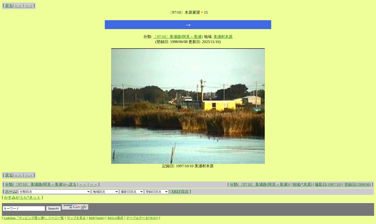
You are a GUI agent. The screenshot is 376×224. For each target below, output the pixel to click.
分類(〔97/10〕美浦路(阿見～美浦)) (260, 184)
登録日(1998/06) (357, 184)
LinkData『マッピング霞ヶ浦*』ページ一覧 (34, 218)
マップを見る (76, 218)
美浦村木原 (223, 37)
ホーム (11, 191)
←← (18, 6)
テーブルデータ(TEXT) (142, 218)
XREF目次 (180, 191)
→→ (29, 6)
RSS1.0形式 (115, 218)
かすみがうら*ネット (22, 197)
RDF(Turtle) (96, 218)
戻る (9, 6)
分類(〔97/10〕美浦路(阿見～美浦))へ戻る (40, 184)
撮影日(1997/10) (328, 184)
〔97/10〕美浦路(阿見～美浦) (178, 37)
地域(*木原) (302, 184)
